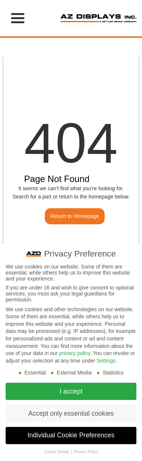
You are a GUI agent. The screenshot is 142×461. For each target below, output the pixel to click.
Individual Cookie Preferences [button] (71, 433)
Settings (106, 359)
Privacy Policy (86, 450)
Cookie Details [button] (57, 450)
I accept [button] (70, 389)
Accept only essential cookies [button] (71, 411)
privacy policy (74, 352)
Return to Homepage (74, 216)
